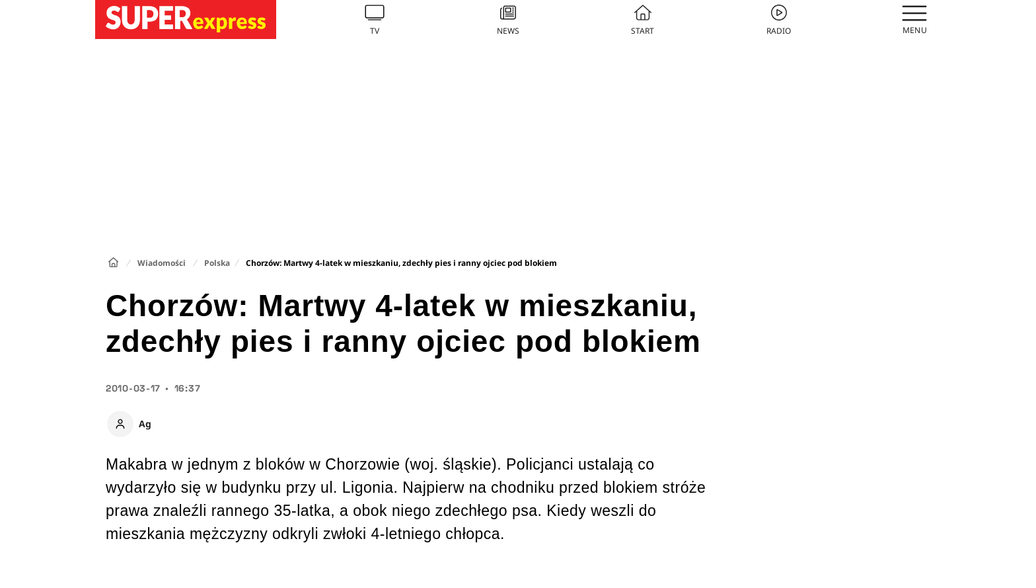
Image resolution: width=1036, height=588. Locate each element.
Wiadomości (161, 263)
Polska (217, 263)
